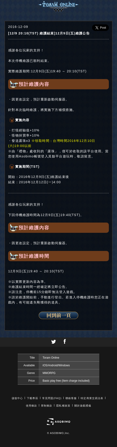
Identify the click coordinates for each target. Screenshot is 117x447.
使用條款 (31, 405)
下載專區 (32, 398)
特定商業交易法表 (92, 398)
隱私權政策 (63, 405)
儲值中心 (17, 398)
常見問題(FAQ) (52, 398)
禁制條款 (46, 405)
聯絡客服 (71, 398)
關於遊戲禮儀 (82, 405)
